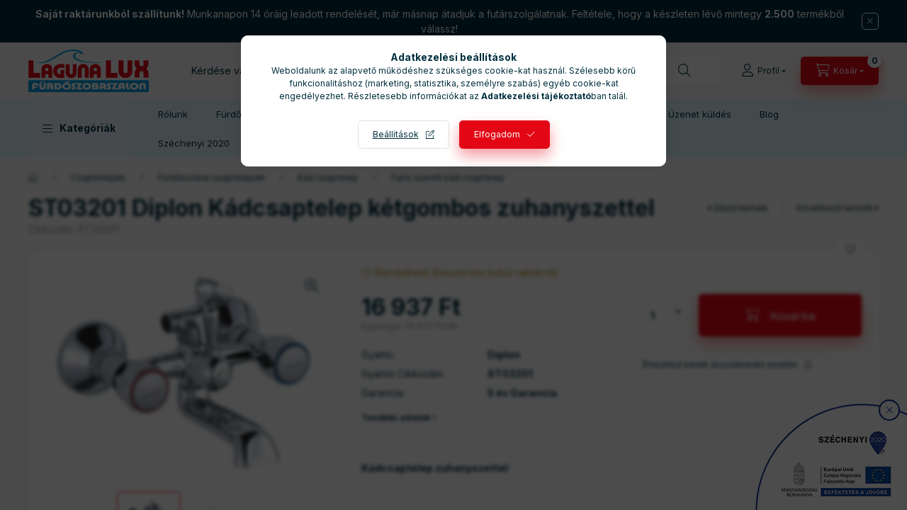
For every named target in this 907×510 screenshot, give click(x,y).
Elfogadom (497, 134)
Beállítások (396, 134)
